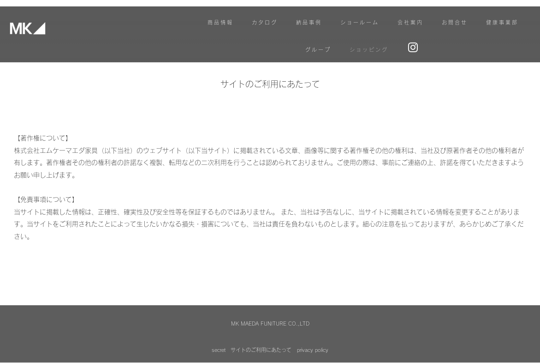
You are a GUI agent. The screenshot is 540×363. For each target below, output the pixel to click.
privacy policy (312, 336)
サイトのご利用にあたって (261, 336)
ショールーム (359, 24)
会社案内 (410, 24)
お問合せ (455, 24)
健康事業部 (502, 24)
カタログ (265, 24)
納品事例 (309, 24)
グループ (318, 51)
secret (218, 336)
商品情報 (220, 24)
